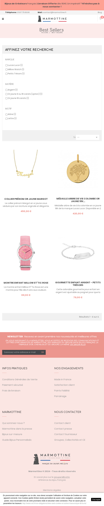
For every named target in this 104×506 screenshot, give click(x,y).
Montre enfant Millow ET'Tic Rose (26, 283)
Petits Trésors (16, 73)
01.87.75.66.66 (23, 12)
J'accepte (96, 499)
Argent (13, 89)
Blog (100, 12)
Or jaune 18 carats (18, 98)
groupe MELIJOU (62, 477)
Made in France (62, 379)
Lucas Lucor (15, 65)
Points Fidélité (61, 390)
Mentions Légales (52, 490)
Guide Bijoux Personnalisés (16, 440)
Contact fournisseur (65, 434)
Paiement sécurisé (12, 385)
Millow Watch (16, 69)
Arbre (12, 114)
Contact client (62, 423)
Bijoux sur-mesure (12, 434)
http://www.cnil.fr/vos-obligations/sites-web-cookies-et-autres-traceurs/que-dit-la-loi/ (54, 503)
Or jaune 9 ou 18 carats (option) (25, 93)
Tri (74, 137)
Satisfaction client (64, 385)
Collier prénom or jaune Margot (26, 199)
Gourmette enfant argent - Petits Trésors (78, 283)
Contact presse (63, 428)
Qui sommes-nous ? (13, 423)
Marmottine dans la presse (17, 428)
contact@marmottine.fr (54, 12)
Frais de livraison (11, 390)
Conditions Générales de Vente (19, 379)
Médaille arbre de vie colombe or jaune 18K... (78, 199)
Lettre (12, 118)
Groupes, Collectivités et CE (69, 440)
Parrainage (60, 396)
